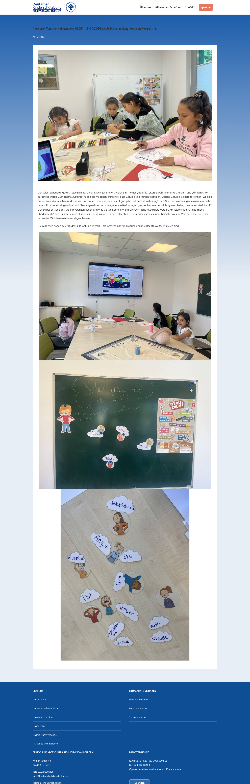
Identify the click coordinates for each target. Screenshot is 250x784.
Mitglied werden (138, 700)
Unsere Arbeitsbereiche (46, 709)
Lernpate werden (138, 709)
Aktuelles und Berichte (45, 744)
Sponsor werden (138, 717)
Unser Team (39, 726)
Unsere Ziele (39, 700)
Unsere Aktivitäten (43, 717)
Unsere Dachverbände (45, 735)
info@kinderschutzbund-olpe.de (50, 776)
